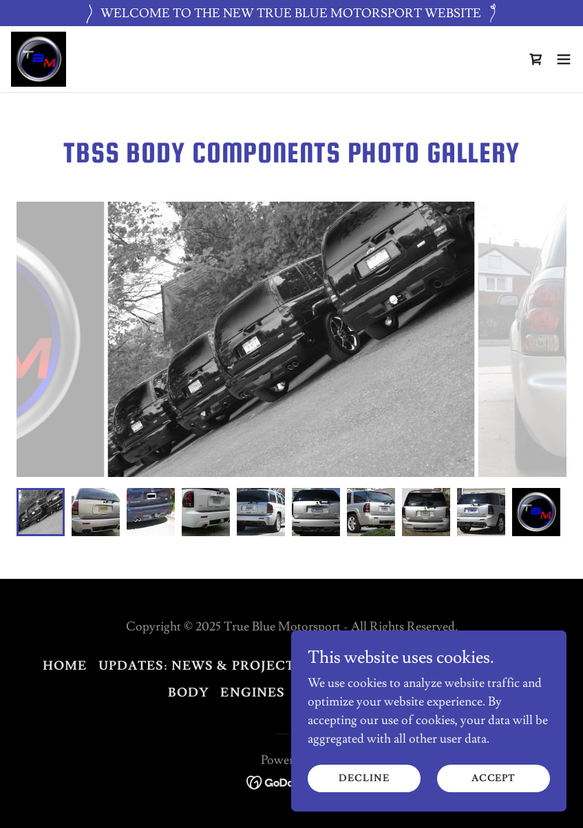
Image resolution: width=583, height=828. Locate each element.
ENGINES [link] (252, 693)
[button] (563, 59)
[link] (38, 59)
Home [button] (65, 666)
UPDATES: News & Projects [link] (201, 666)
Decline (364, 778)
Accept (493, 778)
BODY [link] (189, 693)
